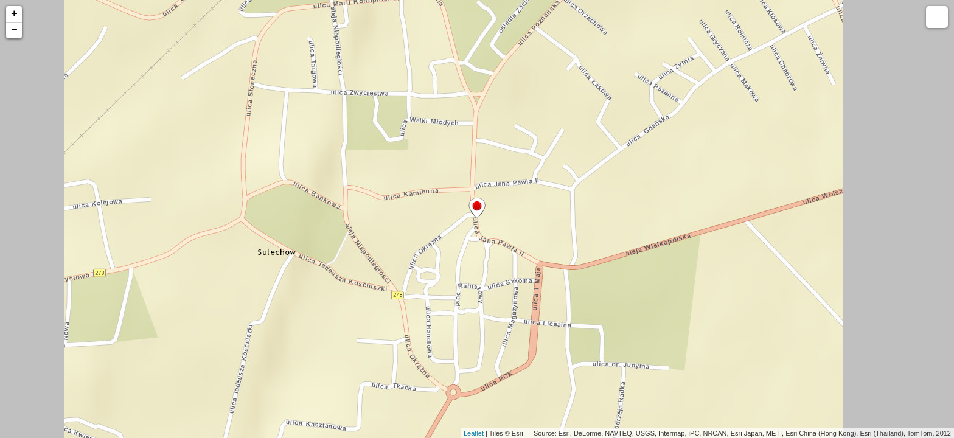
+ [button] (14, 14)
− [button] (14, 30)
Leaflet (474, 433)
